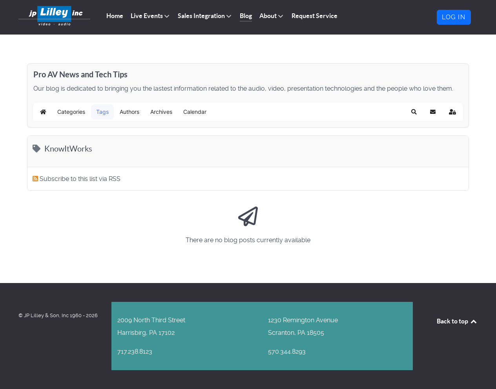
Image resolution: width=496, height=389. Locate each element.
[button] (414, 111)
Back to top (457, 321)
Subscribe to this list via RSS (80, 179)
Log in (454, 17)
